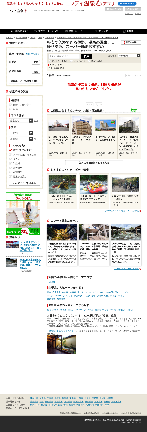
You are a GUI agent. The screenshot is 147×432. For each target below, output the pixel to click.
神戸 (107, 405)
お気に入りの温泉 (114, 9)
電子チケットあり (60, 61)
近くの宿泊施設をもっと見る (94, 162)
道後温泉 (89, 401)
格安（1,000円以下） (109, 292)
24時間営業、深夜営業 (24, 154)
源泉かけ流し (103, 296)
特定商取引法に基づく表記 (113, 420)
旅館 (93, 296)
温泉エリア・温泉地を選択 (24, 81)
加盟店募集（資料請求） (70, 413)
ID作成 (138, 13)
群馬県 (65, 398)
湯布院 (107, 401)
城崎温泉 (59, 401)
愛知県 (102, 398)
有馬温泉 (49, 401)
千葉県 (50, 398)
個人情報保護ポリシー (92, 420)
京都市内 (90, 405)
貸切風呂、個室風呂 (56, 299)
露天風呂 (56, 292)
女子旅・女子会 (117, 296)
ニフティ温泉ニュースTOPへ (126, 269)
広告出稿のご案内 (91, 413)
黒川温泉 (98, 401)
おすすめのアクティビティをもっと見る (122, 211)
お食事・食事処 (69, 292)
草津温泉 (34, 401)
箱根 (42, 401)
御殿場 (72, 405)
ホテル (88, 292)
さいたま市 (57, 405)
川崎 (38, 405)
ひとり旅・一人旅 (82, 296)
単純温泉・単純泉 (125, 310)
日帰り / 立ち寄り (22, 104)
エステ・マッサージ (56, 296)
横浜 (32, 405)
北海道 (87, 398)
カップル (124, 292)
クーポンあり (79, 61)
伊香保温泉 (79, 401)
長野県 (95, 398)
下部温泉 (51, 282)
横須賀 (44, 405)
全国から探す (33, 53)
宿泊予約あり (97, 61)
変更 (36, 62)
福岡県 (110, 398)
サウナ (95, 292)
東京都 (72, 398)
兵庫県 (58, 398)
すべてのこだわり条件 (24, 183)
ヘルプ (124, 413)
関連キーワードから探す (17, 408)
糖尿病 (98, 310)
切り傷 (69, 296)
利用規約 (129, 420)
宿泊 (49, 292)
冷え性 (80, 292)
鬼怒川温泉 (116, 401)
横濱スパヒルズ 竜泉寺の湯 (61, 331)
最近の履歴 (133, 9)
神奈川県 (34, 398)
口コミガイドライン (110, 413)
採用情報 (138, 420)
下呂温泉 (68, 401)
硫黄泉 (90, 310)
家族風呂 (17, 172)
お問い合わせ (135, 413)
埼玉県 (43, 398)
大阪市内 (80, 405)
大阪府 (80, 398)
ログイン (129, 13)
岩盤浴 (16, 163)
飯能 (65, 405)
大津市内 (99, 405)
